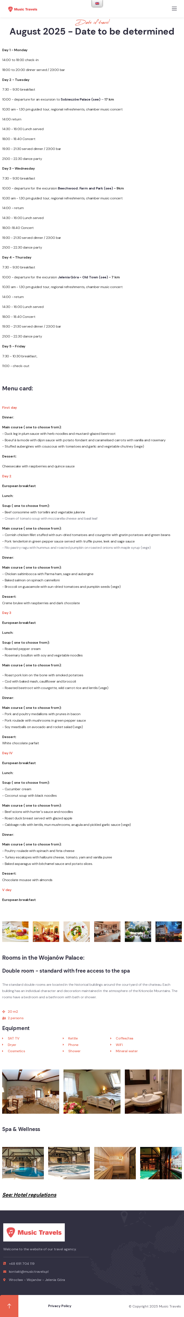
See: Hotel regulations (29, 1194)
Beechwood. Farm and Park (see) (86, 188)
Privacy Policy (59, 1306)
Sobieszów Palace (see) (81, 99)
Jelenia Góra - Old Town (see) (83, 277)
